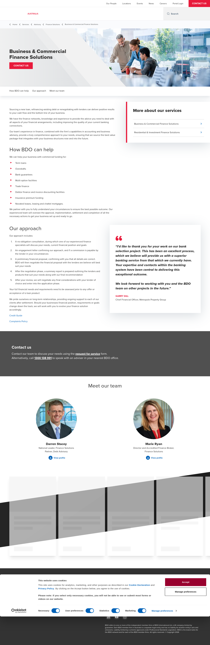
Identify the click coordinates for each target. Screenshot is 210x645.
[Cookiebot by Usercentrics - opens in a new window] (19, 639)
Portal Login (178, 3)
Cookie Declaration (139, 613)
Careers (163, 3)
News (151, 3)
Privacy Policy (46, 617)
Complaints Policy (18, 321)
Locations (126, 3)
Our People (111, 3)
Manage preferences (162, 639)
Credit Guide (15, 315)
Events (140, 3)
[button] (199, 3)
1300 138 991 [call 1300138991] (43, 358)
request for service (87, 354)
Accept (185, 610)
